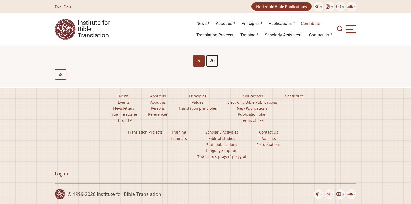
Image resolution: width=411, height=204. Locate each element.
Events (123, 102)
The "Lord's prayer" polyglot (221, 156)
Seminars (178, 138)
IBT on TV (124, 120)
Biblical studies (221, 138)
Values (197, 102)
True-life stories (124, 114)
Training (248, 34)
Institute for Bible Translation (94, 29)
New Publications (252, 108)
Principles (250, 23)
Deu (67, 6)
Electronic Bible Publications (281, 6)
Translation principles (197, 108)
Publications (280, 23)
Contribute (310, 23)
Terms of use (252, 120)
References (158, 114)
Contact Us (319, 34)
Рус (58, 6)
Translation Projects (214, 34)
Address (269, 138)
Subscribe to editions (205, 74)
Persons (158, 108)
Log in (61, 173)
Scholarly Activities (282, 34)
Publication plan (252, 114)
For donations (269, 144)
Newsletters (123, 108)
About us (224, 23)
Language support (222, 150)
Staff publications (222, 144)
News (201, 23)
